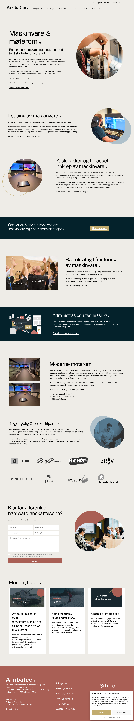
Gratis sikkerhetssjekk (106, 613)
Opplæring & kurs (65, 709)
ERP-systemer (64, 688)
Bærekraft (96, 8)
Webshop (106, 3)
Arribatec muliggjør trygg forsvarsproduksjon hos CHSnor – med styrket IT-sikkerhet (25, 622)
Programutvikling (65, 699)
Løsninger (51, 8)
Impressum (119, 717)
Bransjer (62, 8)
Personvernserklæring (108, 717)
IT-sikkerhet (62, 704)
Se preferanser (121, 712)
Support (98, 3)
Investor (85, 8)
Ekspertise (37, 8)
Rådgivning (62, 683)
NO (121, 2)
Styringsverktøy (65, 693)
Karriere (114, 3)
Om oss (74, 8)
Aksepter (101, 712)
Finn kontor (12, 709)
